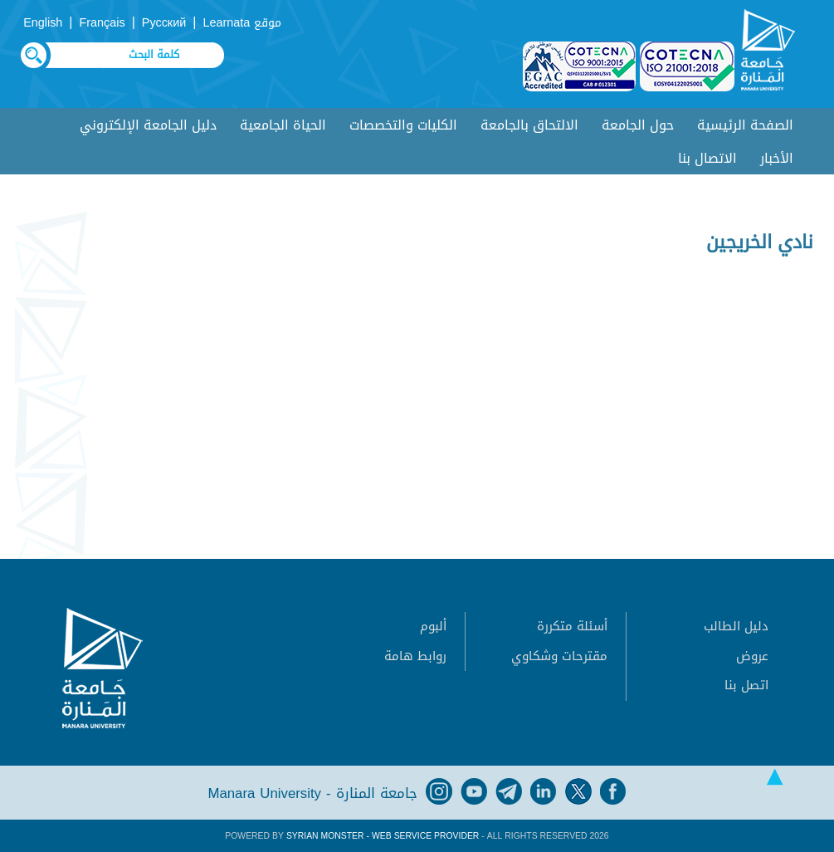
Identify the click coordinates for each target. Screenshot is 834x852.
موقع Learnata (241, 23)
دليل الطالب (736, 626)
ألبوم (433, 626)
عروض (752, 656)
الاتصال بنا (707, 158)
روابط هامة (415, 656)
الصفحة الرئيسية (745, 125)
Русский (164, 23)
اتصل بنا (746, 685)
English (42, 23)
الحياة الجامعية (283, 125)
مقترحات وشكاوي (559, 656)
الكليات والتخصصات (403, 125)
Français (102, 23)
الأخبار (776, 158)
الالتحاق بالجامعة (529, 125)
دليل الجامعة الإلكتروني (148, 125)
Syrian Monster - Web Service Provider (382, 836)
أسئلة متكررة (572, 626)
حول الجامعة (638, 125)
